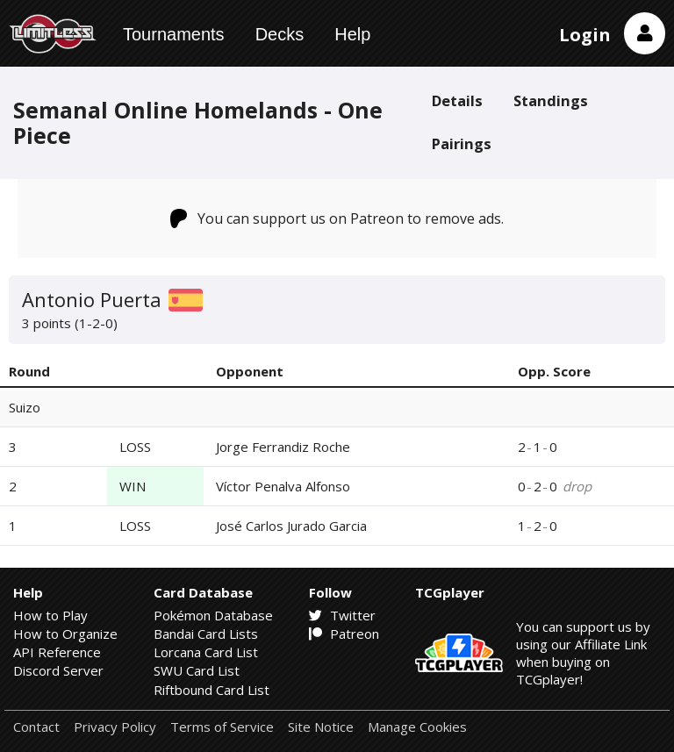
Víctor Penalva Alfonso (283, 486)
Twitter (342, 615)
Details (457, 100)
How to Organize (65, 633)
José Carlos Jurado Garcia (291, 525)
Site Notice (321, 727)
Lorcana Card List (206, 652)
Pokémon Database (213, 615)
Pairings (461, 143)
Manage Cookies (417, 727)
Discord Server (58, 670)
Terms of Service (222, 727)
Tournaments (174, 34)
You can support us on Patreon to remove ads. (337, 218)
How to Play (50, 615)
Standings (550, 100)
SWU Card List (197, 670)
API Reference (57, 652)
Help (352, 34)
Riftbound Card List (211, 689)
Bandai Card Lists (206, 633)
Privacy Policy (115, 727)
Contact (36, 727)
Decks (280, 34)
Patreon (344, 633)
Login (585, 35)
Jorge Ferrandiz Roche (283, 446)
